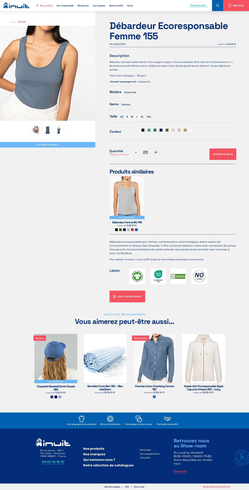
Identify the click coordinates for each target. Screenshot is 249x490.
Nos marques (94, 454)
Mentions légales (112, 487)
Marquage (145, 449)
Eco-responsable (65, 5)
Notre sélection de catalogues (108, 465)
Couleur (115, 131)
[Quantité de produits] (145, 152)
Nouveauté (83, 5)
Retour (22, 22)
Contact (180, 471)
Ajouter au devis (223, 154)
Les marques (99, 5)
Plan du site (139, 487)
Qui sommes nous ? (99, 460)
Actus (130, 5)
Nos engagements (150, 453)
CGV (127, 487)
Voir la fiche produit (127, 296)
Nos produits (46, 5)
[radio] (142, 130)
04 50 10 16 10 (198, 5)
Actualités (145, 457)
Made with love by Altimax (216, 486)
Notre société (116, 5)
